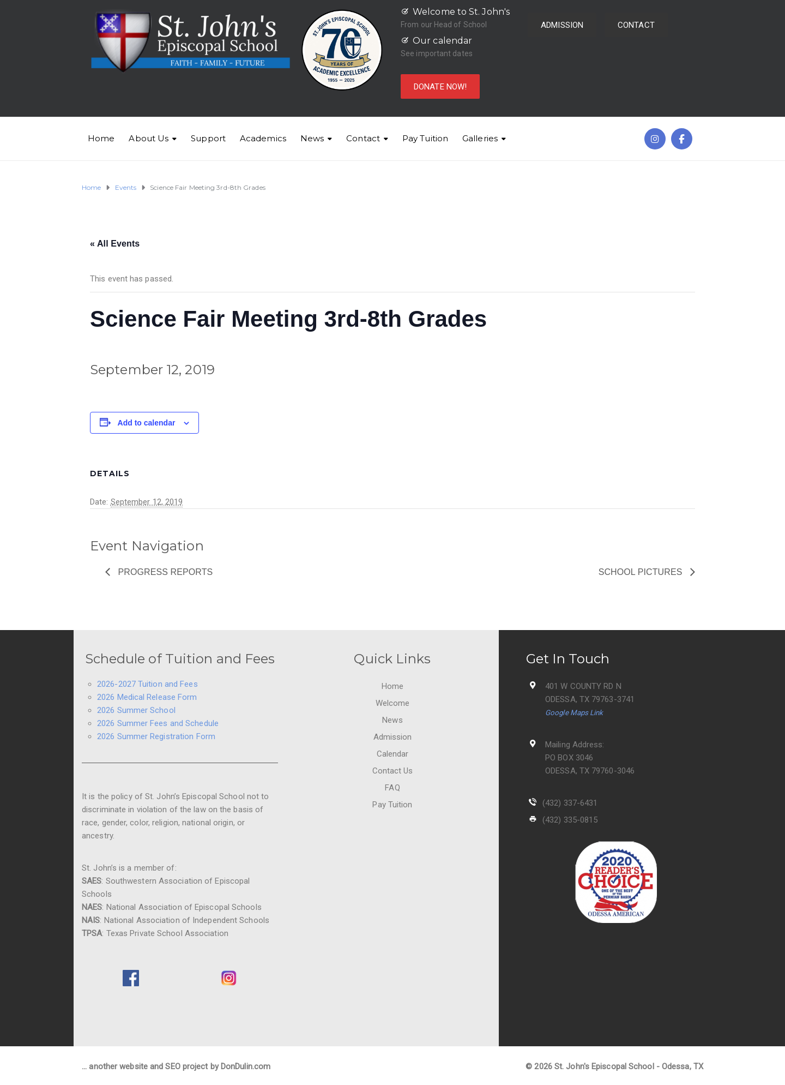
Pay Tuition (425, 138)
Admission (392, 737)
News (312, 138)
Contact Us (392, 771)
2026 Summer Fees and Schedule (158, 723)
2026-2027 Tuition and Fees (147, 684)
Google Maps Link (574, 713)
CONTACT (636, 25)
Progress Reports (164, 572)
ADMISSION (562, 25)
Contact (363, 138)
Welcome (393, 703)
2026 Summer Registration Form (156, 736)
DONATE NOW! (440, 87)
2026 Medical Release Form (147, 697)
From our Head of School (444, 24)
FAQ (392, 788)
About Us (148, 138)
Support (208, 138)
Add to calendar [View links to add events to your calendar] (147, 422)
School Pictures (642, 572)
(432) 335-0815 (569, 820)
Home (101, 138)
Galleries (480, 138)
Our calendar (442, 40)
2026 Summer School (136, 710)
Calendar (393, 754)
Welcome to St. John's (461, 12)
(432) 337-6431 (569, 803)
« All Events (115, 243)
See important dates (437, 53)
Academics (263, 138)
